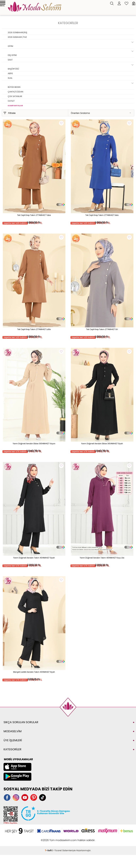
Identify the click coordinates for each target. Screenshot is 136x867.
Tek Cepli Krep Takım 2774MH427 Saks (101, 215)
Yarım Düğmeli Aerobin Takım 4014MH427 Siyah (34, 557)
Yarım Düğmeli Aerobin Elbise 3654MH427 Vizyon (34, 443)
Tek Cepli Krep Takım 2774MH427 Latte (34, 329)
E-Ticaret (57, 850)
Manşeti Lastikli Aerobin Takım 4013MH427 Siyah (34, 672)
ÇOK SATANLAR (15, 96)
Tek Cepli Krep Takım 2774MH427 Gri (102, 329)
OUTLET (11, 100)
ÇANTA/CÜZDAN (15, 91)
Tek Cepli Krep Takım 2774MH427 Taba (34, 215)
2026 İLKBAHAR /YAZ (17, 37)
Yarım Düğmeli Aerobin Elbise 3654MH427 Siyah (102, 443)
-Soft (48, 850)
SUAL (10, 78)
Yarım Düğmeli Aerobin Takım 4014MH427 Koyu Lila (102, 557)
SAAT (10, 59)
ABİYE (10, 73)
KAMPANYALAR (15, 105)
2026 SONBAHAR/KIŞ (17, 32)
